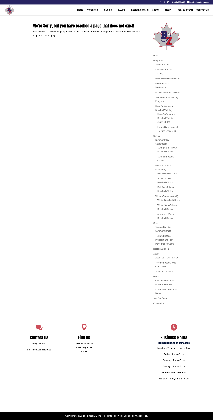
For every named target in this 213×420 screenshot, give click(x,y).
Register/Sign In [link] (140, 10)
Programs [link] (92, 10)
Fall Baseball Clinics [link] (167, 173)
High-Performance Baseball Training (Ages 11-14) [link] (166, 118)
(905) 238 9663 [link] (50, 347)
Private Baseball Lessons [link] (167, 92)
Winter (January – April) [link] (166, 196)
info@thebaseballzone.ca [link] (50, 352)
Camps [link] (121, 10)
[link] (179, 2)
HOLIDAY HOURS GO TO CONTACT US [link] (163, 346)
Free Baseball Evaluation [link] (167, 78)
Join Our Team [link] (185, 10)
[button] (160, 2)
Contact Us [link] (202, 10)
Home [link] (80, 10)
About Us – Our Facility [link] (166, 258)
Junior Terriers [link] (162, 64)
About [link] (155, 10)
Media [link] (168, 10)
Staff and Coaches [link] (164, 271)
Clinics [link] (108, 10)
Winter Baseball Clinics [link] (168, 200)
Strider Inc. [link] (142, 416)
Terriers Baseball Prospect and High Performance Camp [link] (164, 240)
